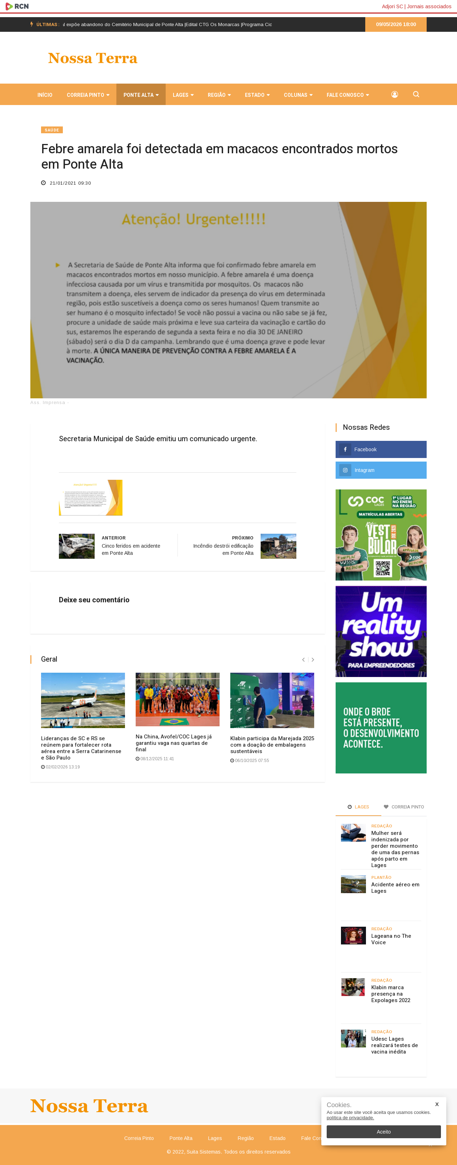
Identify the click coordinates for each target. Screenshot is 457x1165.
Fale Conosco (348, 95)
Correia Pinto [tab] (404, 806)
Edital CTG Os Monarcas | (219, 24)
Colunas (298, 95)
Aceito (384, 1132)
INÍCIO (44, 95)
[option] (103, 24)
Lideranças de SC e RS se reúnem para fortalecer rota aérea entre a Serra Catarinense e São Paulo (81, 748)
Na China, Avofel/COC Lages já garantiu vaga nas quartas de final (174, 743)
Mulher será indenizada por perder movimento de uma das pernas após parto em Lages (395, 849)
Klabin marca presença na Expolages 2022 (390, 994)
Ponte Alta (141, 95)
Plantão (381, 877)
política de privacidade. (350, 1117)
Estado (257, 95)
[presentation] (303, 659)
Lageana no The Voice (391, 939)
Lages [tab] (358, 806)
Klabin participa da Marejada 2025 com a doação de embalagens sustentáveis (272, 745)
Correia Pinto (88, 95)
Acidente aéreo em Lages (395, 888)
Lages (183, 95)
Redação (381, 826)
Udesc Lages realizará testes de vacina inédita (394, 1045)
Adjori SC (392, 6)
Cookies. (339, 1105)
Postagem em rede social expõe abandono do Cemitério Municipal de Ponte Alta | (103, 24)
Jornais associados (429, 6)
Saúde (52, 130)
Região (219, 95)
